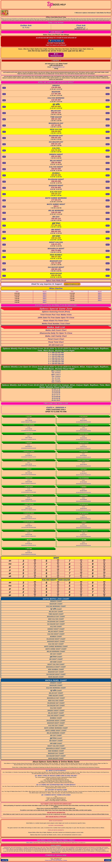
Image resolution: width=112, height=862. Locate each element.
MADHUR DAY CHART (56, 672)
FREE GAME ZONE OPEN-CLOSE (56, 403)
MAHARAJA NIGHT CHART (56, 667)
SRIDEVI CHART (56, 601)
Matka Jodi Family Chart (56, 336)
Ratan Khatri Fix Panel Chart (56, 321)
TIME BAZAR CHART (56, 614)
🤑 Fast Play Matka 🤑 (56, 40)
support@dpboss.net (58, 67)
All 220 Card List (56, 345)
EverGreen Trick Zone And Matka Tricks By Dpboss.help (56, 305)
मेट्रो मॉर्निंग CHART (56, 609)
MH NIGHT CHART (56, 659)
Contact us (58, 859)
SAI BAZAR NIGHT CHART (56, 674)
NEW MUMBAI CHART (56, 669)
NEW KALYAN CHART (56, 619)
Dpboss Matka (29, 842)
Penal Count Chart (56, 339)
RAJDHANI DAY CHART (56, 621)
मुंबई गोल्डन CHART (56, 657)
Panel (107, 87)
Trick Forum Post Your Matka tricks (56, 315)
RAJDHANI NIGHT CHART (56, 639)
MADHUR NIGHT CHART (56, 641)
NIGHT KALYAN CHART (56, 664)
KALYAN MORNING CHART (56, 606)
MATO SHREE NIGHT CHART (56, 649)
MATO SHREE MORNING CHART (56, 646)
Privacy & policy (48, 860)
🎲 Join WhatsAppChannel (56, 55)
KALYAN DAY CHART (56, 644)
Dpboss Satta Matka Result (56, 281)
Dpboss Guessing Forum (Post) (56, 312)
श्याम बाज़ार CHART (56, 662)
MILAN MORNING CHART (56, 651)
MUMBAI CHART (56, 636)
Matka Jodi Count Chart (56, 330)
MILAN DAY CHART (56, 611)
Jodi (4, 87)
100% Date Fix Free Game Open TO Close (56, 318)
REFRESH (107, 860)
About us (53, 859)
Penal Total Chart (56, 342)
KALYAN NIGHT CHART (56, 634)
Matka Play (4, 860)
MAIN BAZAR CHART (56, 677)
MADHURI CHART (56, 604)
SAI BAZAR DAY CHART (56, 624)
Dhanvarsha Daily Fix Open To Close (56, 333)
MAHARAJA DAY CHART (56, 616)
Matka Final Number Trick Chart (56, 324)
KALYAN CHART (56, 626)
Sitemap (65, 860)
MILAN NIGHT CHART (56, 631)
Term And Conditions (58, 860)
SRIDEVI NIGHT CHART (56, 629)
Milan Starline (56, 288)
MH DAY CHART (56, 654)
